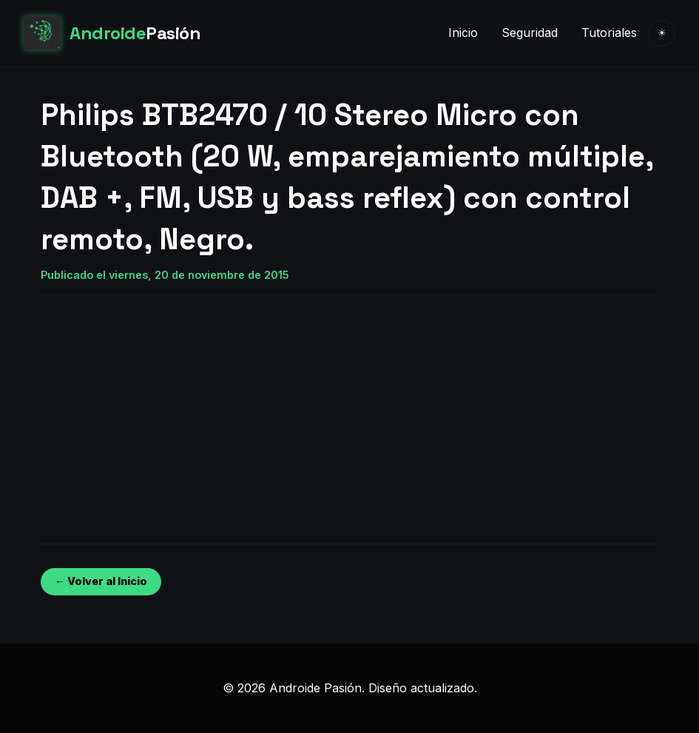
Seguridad (530, 32)
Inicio (463, 32)
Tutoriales (609, 32)
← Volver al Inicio (101, 581)
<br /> (85, 407)
